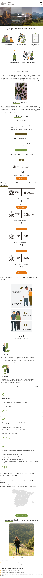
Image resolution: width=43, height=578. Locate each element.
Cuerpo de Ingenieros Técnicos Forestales (12, 427)
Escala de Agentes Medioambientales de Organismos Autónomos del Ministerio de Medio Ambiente (21, 405)
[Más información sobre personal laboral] (21, 134)
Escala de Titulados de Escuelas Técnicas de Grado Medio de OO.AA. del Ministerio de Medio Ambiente (19, 432)
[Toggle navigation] (40, 3)
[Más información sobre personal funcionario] (21, 150)
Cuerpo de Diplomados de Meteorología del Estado (14, 429)
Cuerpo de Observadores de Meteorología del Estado (14, 402)
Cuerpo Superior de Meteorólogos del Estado (13, 459)
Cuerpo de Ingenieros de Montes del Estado (12, 457)
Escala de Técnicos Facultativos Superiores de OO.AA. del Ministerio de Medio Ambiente (20, 462)
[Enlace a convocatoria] (21, 207)
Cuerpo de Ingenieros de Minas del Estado (12, 454)
